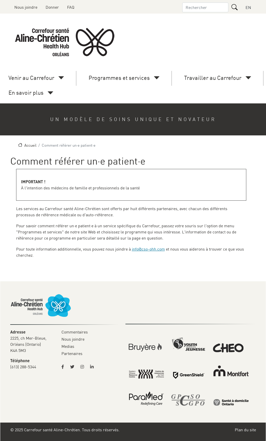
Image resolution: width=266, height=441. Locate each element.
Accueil (30, 145)
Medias (67, 346)
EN (248, 7)
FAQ (70, 7)
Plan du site (245, 429)
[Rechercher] (234, 7)
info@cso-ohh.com (148, 249)
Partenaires (71, 353)
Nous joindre (25, 7)
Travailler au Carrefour (212, 77)
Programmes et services (119, 77)
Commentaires (74, 332)
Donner (52, 7)
